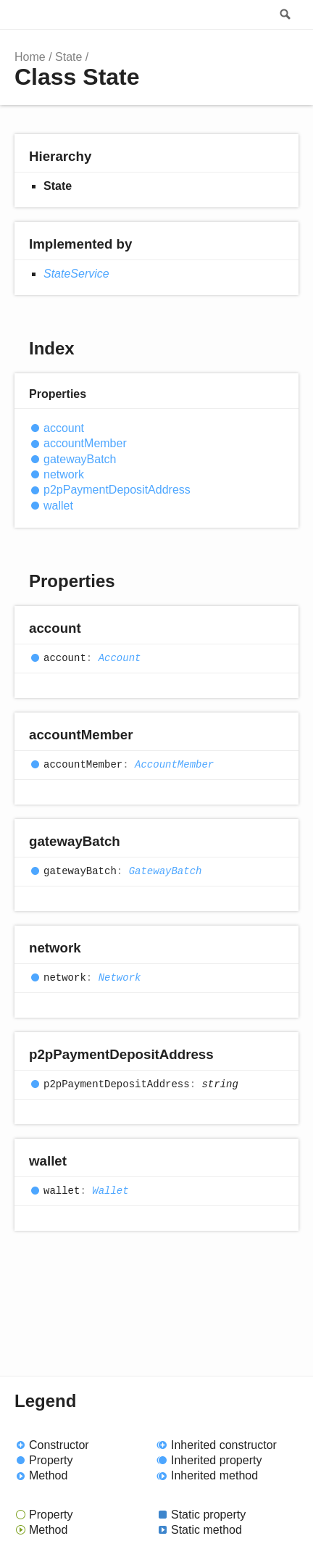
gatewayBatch (80, 459)
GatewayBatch (165, 871)
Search (284, 14)
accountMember (85, 443)
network (63, 474)
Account (120, 658)
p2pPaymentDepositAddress (117, 489)
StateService (76, 273)
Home (30, 57)
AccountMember (174, 765)
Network (120, 978)
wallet (58, 505)
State (68, 57)
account (63, 428)
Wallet (110, 1191)
